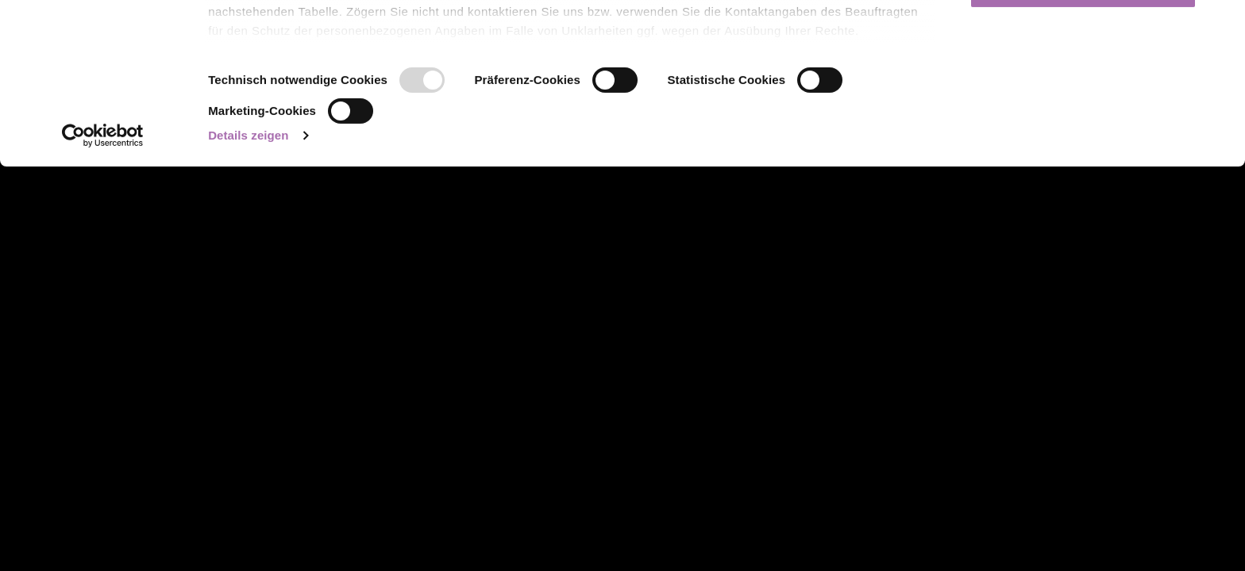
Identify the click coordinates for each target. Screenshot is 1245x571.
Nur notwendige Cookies (1083, 145)
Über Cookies (249, 152)
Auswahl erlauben (1083, 94)
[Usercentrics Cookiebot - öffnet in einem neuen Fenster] (102, 296)
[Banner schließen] (1220, 24)
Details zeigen (248, 295)
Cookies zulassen (1083, 41)
